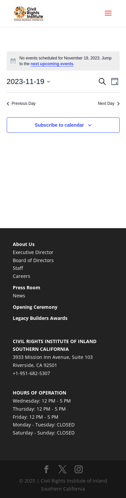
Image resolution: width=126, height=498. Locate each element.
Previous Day (21, 103)
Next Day (108, 103)
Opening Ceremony (35, 307)
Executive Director (33, 252)
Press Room (26, 287)
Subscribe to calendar (59, 125)
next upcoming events (52, 63)
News (19, 295)
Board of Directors (33, 260)
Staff (18, 268)
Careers (21, 276)
